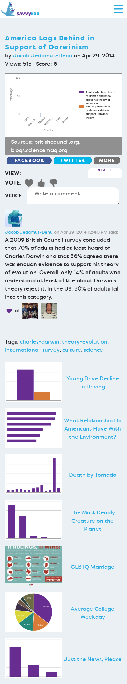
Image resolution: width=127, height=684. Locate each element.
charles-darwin (39, 341)
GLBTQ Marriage (92, 567)
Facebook (29, 160)
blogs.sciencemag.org (39, 150)
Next (103, 170)
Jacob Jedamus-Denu (42, 55)
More (107, 160)
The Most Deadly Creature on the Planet (92, 520)
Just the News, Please (93, 659)
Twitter (72, 160)
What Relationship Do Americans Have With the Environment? (93, 428)
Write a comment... (73, 195)
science (93, 349)
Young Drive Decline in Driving (92, 382)
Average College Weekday (92, 612)
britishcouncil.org (56, 141)
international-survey (32, 349)
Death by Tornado (93, 474)
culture (71, 349)
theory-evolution (84, 341)
